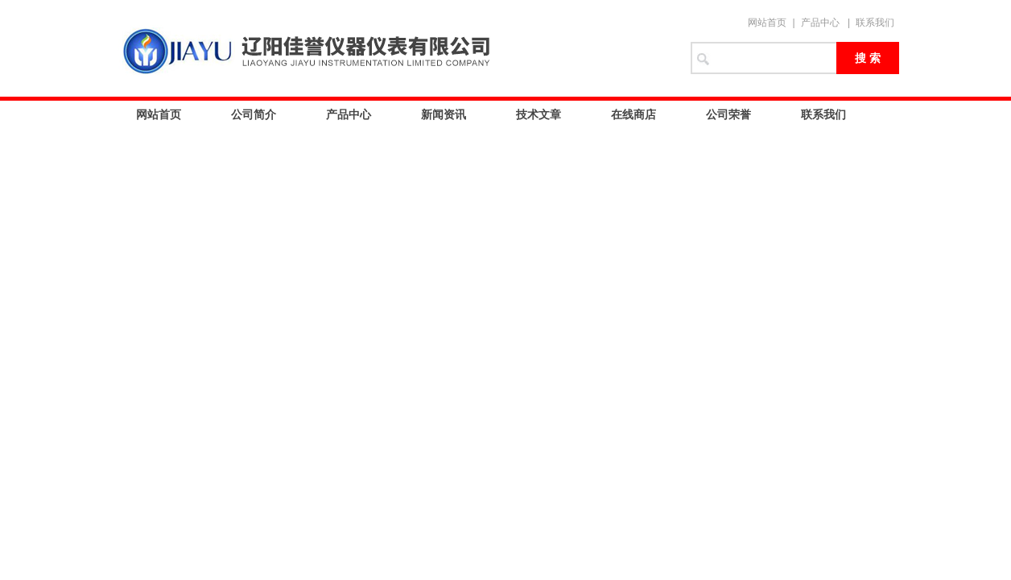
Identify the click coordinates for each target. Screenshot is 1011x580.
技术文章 (538, 114)
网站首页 (767, 22)
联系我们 (875, 22)
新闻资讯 (443, 114)
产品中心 (820, 22)
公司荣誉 (728, 114)
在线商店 (633, 114)
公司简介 (253, 114)
